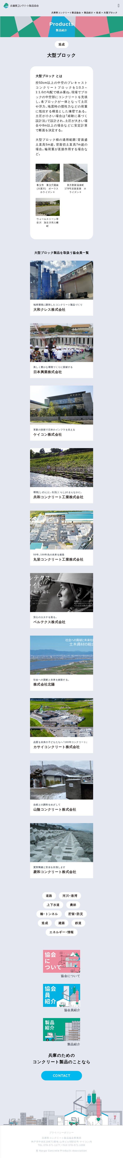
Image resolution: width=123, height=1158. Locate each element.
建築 (61, 923)
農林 (73, 904)
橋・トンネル (49, 914)
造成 (61, 44)
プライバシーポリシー (61, 1132)
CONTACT (61, 1075)
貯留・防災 (75, 914)
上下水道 (53, 904)
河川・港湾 (70, 895)
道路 (49, 895)
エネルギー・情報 (61, 932)
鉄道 (78, 923)
